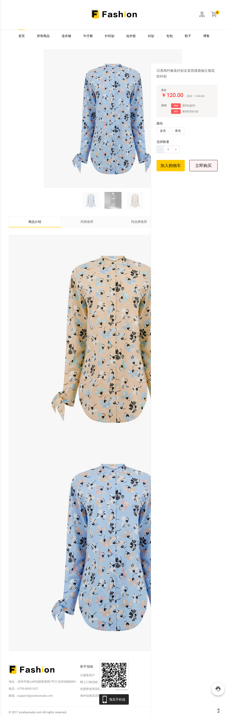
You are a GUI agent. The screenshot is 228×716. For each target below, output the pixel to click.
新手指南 (86, 666)
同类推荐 (87, 222)
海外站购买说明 (90, 695)
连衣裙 (66, 36)
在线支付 (122, 675)
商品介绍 (34, 222)
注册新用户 (87, 675)
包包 (169, 36)
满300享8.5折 (190, 111)
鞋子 (188, 36)
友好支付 (122, 682)
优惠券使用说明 (90, 689)
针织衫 (109, 36)
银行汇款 (122, 689)
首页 (21, 36)
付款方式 (122, 666)
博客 (206, 36)
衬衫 (151, 36)
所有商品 (43, 36)
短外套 (131, 36)
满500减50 (188, 105)
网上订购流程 (89, 682)
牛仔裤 (88, 36)
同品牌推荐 (139, 222)
